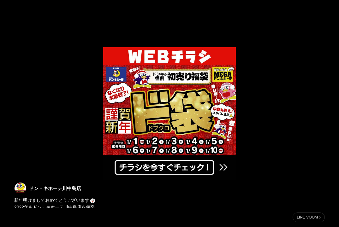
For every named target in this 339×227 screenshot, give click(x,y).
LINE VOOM (307, 217)
